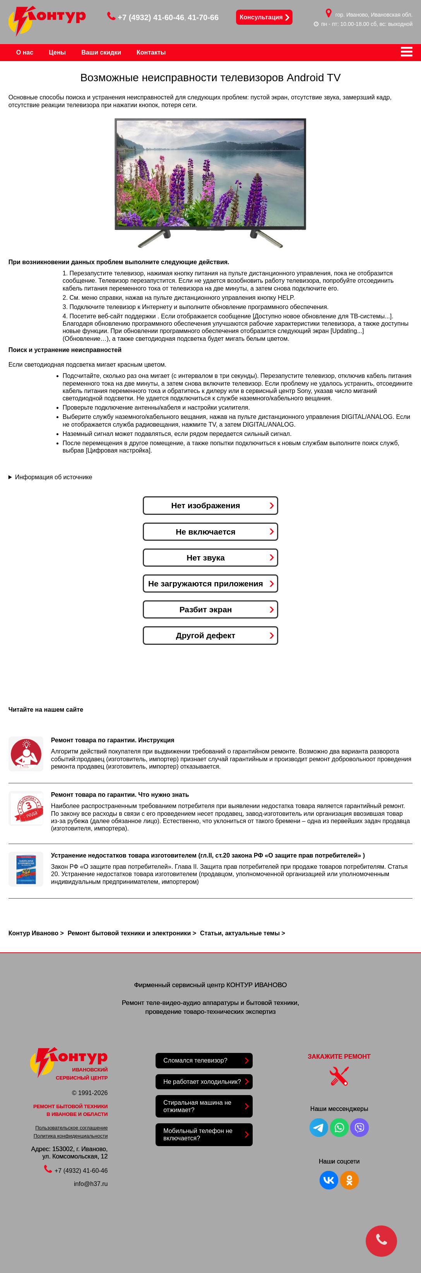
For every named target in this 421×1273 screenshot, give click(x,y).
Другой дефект (205, 635)
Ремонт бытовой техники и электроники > (132, 933)
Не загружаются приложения (205, 583)
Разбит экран (206, 609)
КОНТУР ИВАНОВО (256, 985)
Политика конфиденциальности (71, 1136)
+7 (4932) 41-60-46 (145, 17)
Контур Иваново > (36, 933)
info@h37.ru (91, 1184)
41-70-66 (203, 17)
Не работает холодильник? (202, 1081)
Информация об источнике (53, 477)
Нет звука (205, 557)
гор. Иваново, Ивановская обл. (374, 15)
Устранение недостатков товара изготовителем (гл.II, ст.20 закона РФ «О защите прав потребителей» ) (208, 855)
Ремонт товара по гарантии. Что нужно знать (120, 794)
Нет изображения (205, 505)
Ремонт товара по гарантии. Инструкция (113, 740)
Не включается (206, 531)
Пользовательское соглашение (71, 1128)
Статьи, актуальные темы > (242, 933)
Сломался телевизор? (195, 1060)
